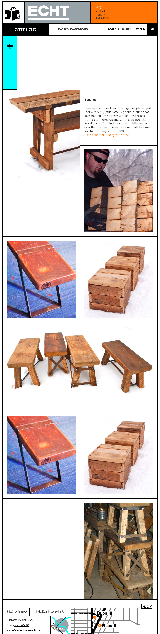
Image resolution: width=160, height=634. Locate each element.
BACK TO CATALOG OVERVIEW (73, 29)
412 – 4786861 (123, 29)
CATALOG (25, 29)
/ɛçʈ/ (99, 7)
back (146, 605)
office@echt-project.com (26, 630)
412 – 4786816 (21, 625)
